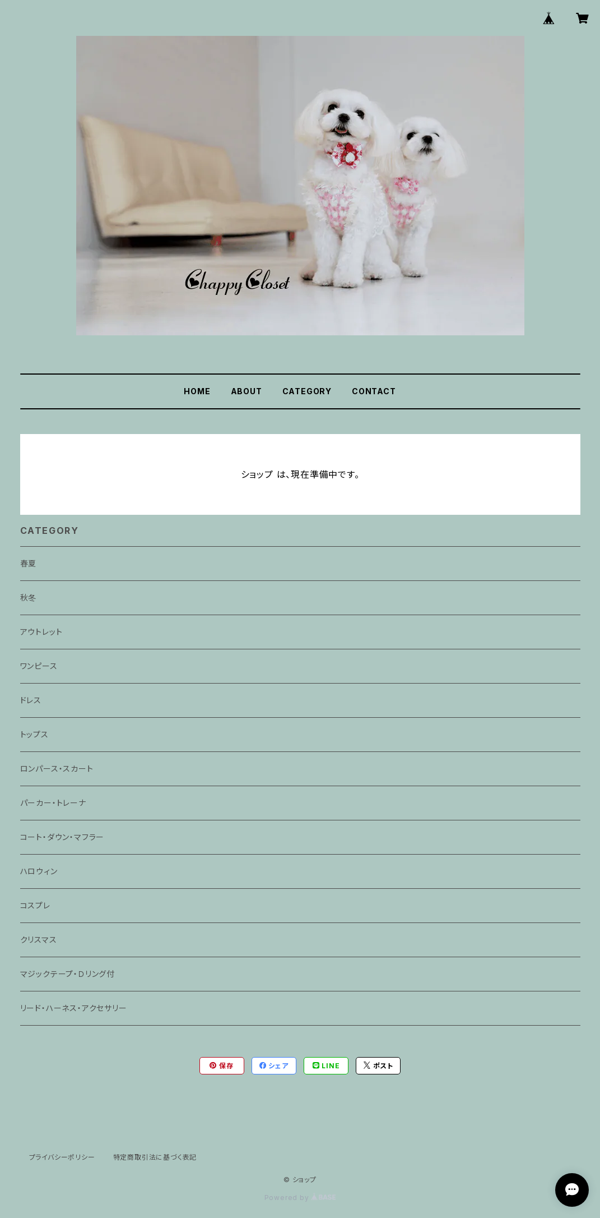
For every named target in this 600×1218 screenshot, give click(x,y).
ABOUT (246, 391)
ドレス (30, 700)
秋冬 (28, 597)
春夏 (28, 563)
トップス (34, 734)
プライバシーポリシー (62, 1157)
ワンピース (39, 666)
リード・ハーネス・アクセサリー (73, 1008)
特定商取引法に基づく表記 (155, 1157)
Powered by (300, 1197)
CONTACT (374, 391)
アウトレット (41, 631)
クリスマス (38, 939)
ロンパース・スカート (57, 768)
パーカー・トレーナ (53, 803)
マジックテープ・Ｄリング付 (67, 974)
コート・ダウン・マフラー (62, 837)
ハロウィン (39, 871)
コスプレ (35, 905)
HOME (197, 391)
